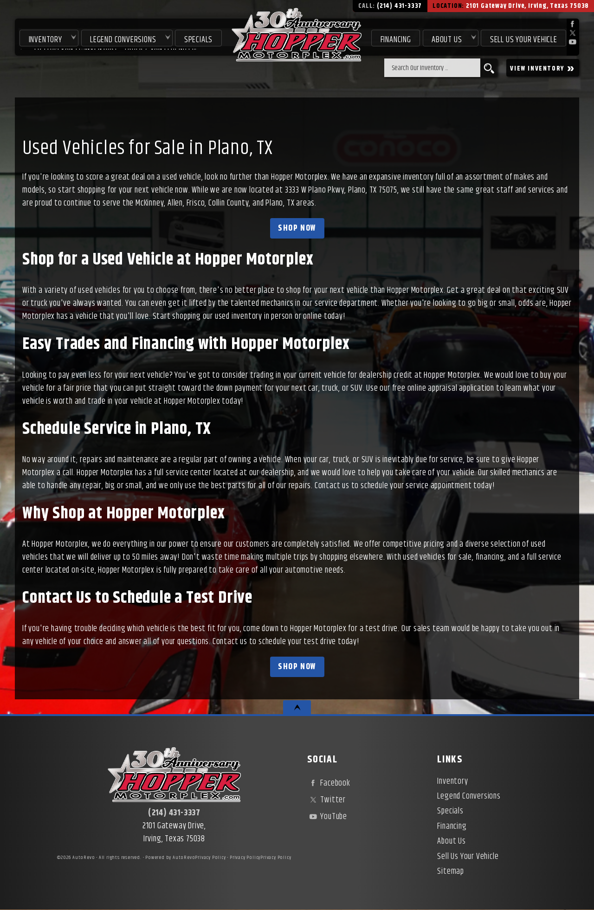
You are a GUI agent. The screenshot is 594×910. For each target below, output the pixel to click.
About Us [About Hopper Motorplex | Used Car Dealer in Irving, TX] (446, 38)
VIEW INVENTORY (542, 68)
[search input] (432, 67)
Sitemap (450, 871)
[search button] (488, 67)
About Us (451, 841)
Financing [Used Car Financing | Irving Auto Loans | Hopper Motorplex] (395, 38)
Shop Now (297, 228)
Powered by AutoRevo (170, 857)
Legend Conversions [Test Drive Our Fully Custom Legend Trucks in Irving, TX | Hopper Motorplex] (121, 38)
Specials (197, 38)
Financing (451, 826)
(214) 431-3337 (174, 813)
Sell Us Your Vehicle (523, 38)
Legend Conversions (468, 796)
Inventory (43, 38)
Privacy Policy (210, 857)
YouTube (327, 816)
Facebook (328, 783)
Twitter (326, 800)
